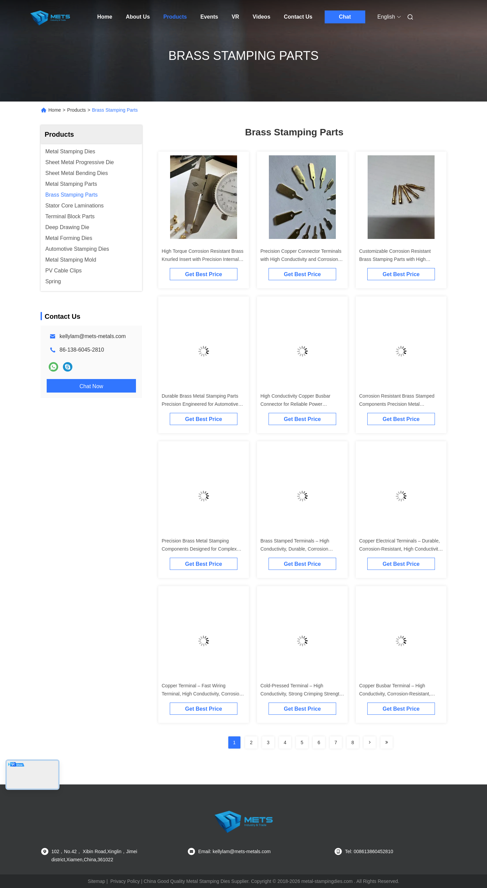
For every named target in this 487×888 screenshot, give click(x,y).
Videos (261, 17)
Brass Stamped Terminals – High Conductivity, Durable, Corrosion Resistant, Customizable (294, 549)
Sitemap (96, 881)
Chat (345, 17)
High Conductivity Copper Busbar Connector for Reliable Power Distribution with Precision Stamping (298, 404)
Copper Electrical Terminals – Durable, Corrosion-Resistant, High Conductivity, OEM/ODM (400, 549)
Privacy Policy (125, 881)
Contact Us (298, 17)
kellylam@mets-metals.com (93, 336)
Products (175, 17)
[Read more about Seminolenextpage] (370, 742)
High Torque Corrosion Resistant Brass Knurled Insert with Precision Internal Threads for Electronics (203, 259)
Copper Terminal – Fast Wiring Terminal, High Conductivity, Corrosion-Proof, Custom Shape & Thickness (203, 694)
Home (104, 17)
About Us (138, 17)
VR (235, 17)
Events (209, 17)
